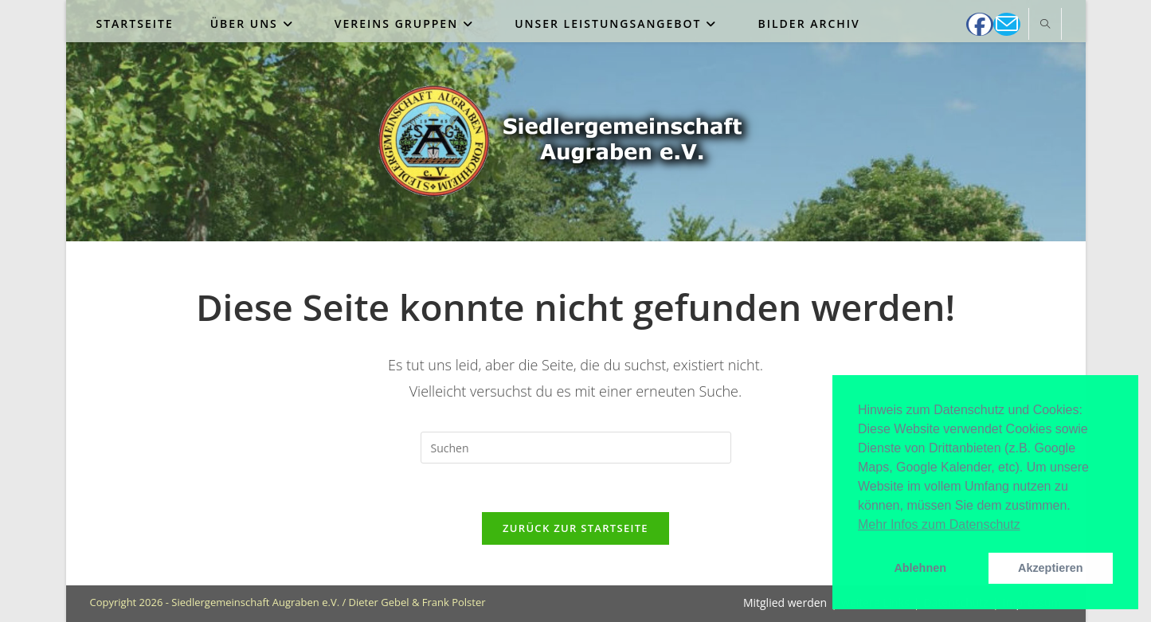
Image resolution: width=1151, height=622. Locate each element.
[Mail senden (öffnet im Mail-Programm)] (1006, 24)
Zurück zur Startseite (575, 528)
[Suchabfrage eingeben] (576, 448)
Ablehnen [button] (920, 567)
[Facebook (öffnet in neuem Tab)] (979, 24)
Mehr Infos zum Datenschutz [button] (939, 524)
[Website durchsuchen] (1045, 24)
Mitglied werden (785, 602)
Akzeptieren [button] (1050, 567)
